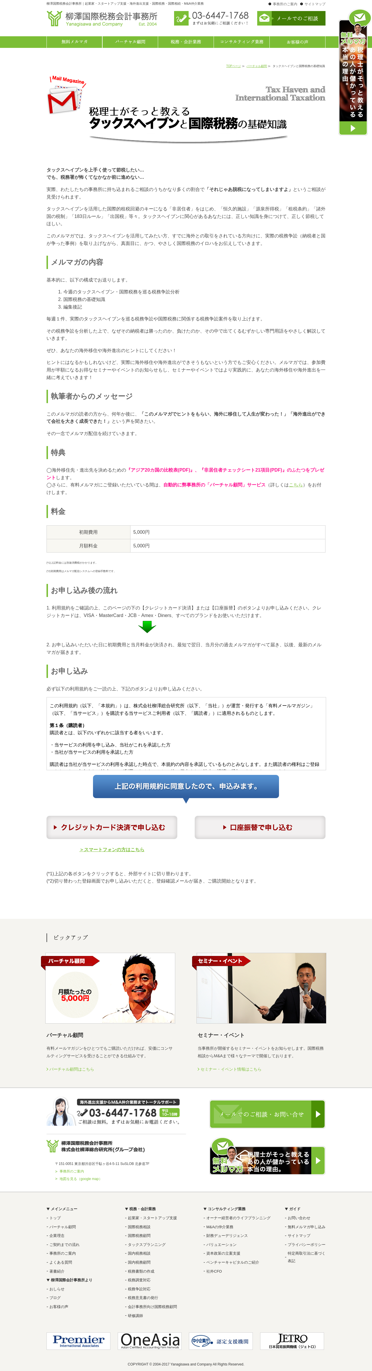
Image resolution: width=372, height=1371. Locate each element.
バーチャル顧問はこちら (71, 1069)
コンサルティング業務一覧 (242, 42)
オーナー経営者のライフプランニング (238, 1218)
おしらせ (57, 1289)
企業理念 (57, 1235)
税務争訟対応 (139, 1289)
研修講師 (135, 1316)
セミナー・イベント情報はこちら (231, 1069)
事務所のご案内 (285, 4)
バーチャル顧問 (130, 42)
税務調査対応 (139, 1280)
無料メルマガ (74, 42)
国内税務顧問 (139, 1262)
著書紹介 (57, 1271)
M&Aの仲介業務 (219, 1227)
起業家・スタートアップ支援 (152, 1218)
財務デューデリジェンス (227, 1235)
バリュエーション (221, 1244)
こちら (296, 484)
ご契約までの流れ (64, 1244)
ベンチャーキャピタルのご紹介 (232, 1262)
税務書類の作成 (141, 1271)
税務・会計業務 (186, 42)
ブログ (55, 1298)
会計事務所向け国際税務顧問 (152, 1307)
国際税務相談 (139, 1227)
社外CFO (214, 1271)
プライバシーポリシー (307, 1244)
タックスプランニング (147, 1244)
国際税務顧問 (139, 1235)
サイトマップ (315, 4)
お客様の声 (298, 42)
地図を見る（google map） (81, 1179)
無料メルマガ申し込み (307, 1227)
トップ (55, 1218)
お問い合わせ (299, 1218)
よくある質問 (60, 1262)
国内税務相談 (139, 1253)
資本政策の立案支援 (223, 1253)
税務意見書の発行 (143, 1298)
